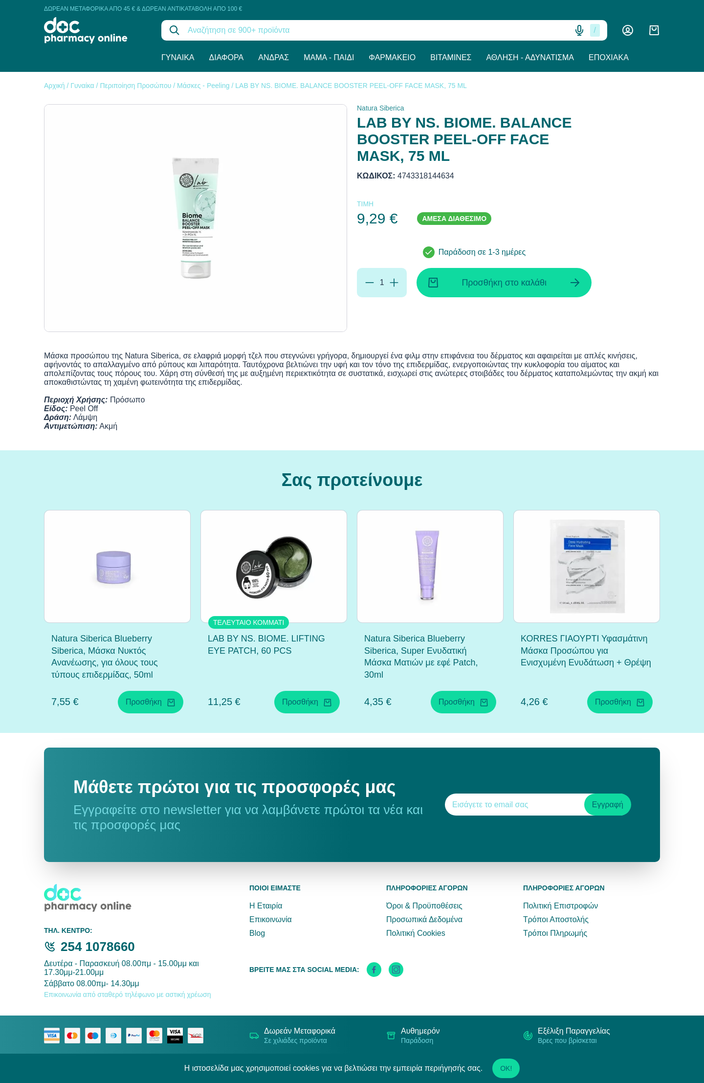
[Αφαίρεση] (369, 282)
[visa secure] (177, 1035)
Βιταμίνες (450, 57)
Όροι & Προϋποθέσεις (424, 906)
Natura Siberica (380, 108)
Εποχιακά (609, 57)
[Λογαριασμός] (628, 30)
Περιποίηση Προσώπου (135, 85)
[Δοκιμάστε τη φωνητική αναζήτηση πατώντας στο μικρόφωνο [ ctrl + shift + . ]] (579, 30)
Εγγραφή (607, 804)
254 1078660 (98, 946)
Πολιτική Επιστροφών (560, 906)
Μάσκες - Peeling (203, 85)
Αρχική (54, 85)
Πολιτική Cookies (415, 933)
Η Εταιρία (265, 906)
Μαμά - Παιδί (329, 57)
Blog (257, 933)
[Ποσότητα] (381, 282)
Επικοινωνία (270, 919)
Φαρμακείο (392, 57)
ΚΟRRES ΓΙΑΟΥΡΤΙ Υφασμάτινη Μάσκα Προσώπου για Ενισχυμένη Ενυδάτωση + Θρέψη (586, 651)
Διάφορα (226, 57)
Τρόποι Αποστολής (556, 919)
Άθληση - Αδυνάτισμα (530, 57)
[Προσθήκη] (394, 282)
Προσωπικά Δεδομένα (424, 919)
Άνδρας (273, 57)
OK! (506, 1068)
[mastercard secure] (157, 1035)
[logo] (95, 30)
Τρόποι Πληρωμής (555, 933)
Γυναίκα (178, 57)
